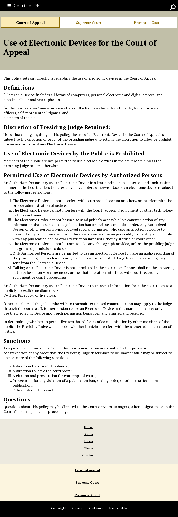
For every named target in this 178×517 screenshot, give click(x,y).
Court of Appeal (30, 22)
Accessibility (117, 508)
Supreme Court (88, 22)
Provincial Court (147, 22)
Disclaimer (95, 508)
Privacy (76, 508)
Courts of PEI (27, 6)
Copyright (58, 508)
